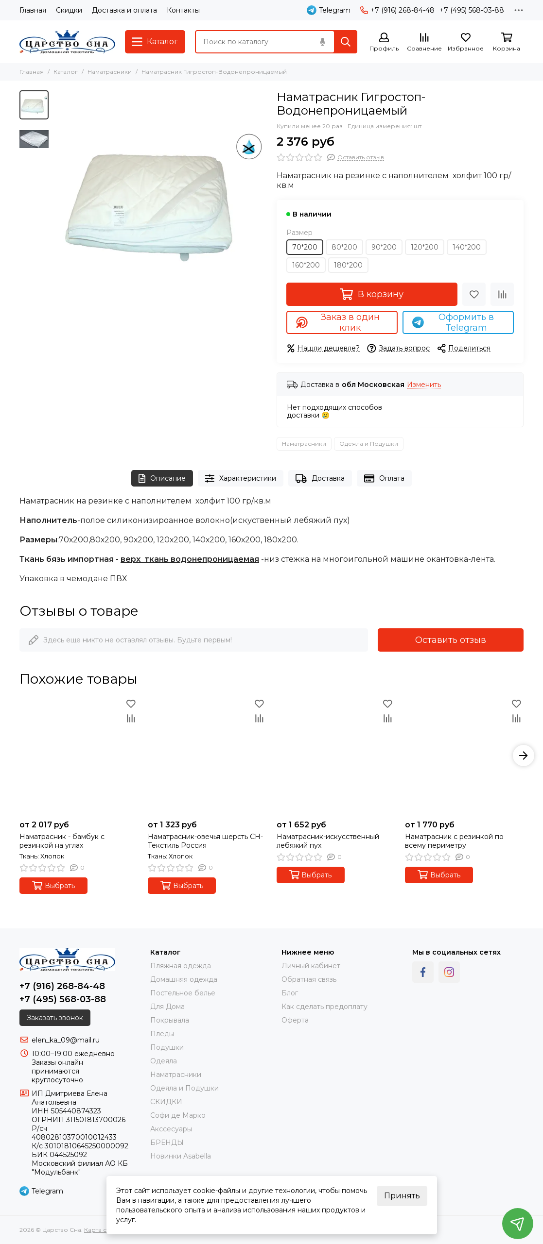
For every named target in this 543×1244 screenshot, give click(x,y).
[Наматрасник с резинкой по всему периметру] (464, 755)
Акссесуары (171, 1129)
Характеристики (240, 478)
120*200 (424, 247)
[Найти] (345, 41)
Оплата (384, 478)
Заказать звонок (55, 1017)
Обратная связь (308, 979)
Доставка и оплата (124, 10)
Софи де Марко (178, 1115)
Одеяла (163, 1061)
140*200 (467, 247)
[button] (523, 755)
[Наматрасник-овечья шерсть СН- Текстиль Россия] (207, 755)
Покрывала (169, 1020)
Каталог (65, 71)
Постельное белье (182, 993)
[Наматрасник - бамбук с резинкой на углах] (78, 755)
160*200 (306, 265)
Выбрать (53, 885)
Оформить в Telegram (453, 322)
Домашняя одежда (183, 979)
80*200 (344, 247)
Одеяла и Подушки (368, 443)
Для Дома (167, 1006)
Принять (402, 1195)
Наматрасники (110, 71)
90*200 (384, 247)
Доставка (320, 478)
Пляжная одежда (180, 965)
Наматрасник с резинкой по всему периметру (454, 841)
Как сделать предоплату (324, 1006)
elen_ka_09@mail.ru (66, 1040)
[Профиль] (384, 42)
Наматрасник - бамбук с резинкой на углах (62, 841)
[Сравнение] (424, 42)
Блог (289, 993)
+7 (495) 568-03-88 (471, 10)
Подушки (167, 1047)
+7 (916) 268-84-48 (397, 10)
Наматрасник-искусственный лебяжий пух (328, 841)
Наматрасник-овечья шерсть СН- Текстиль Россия (205, 841)
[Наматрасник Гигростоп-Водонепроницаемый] (160, 196)
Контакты (183, 10)
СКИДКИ (166, 1101)
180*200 (348, 265)
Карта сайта (102, 1229)
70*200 (304, 247)
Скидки (69, 10)
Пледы (162, 1033)
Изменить (424, 384)
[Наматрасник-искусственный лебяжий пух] (336, 755)
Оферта (295, 1020)
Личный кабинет (310, 965)
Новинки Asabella (180, 1156)
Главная (32, 10)
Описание (162, 478)
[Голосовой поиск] (322, 41)
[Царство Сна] (67, 41)
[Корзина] (507, 42)
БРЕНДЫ (167, 1142)
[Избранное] (466, 42)
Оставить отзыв (450, 640)
